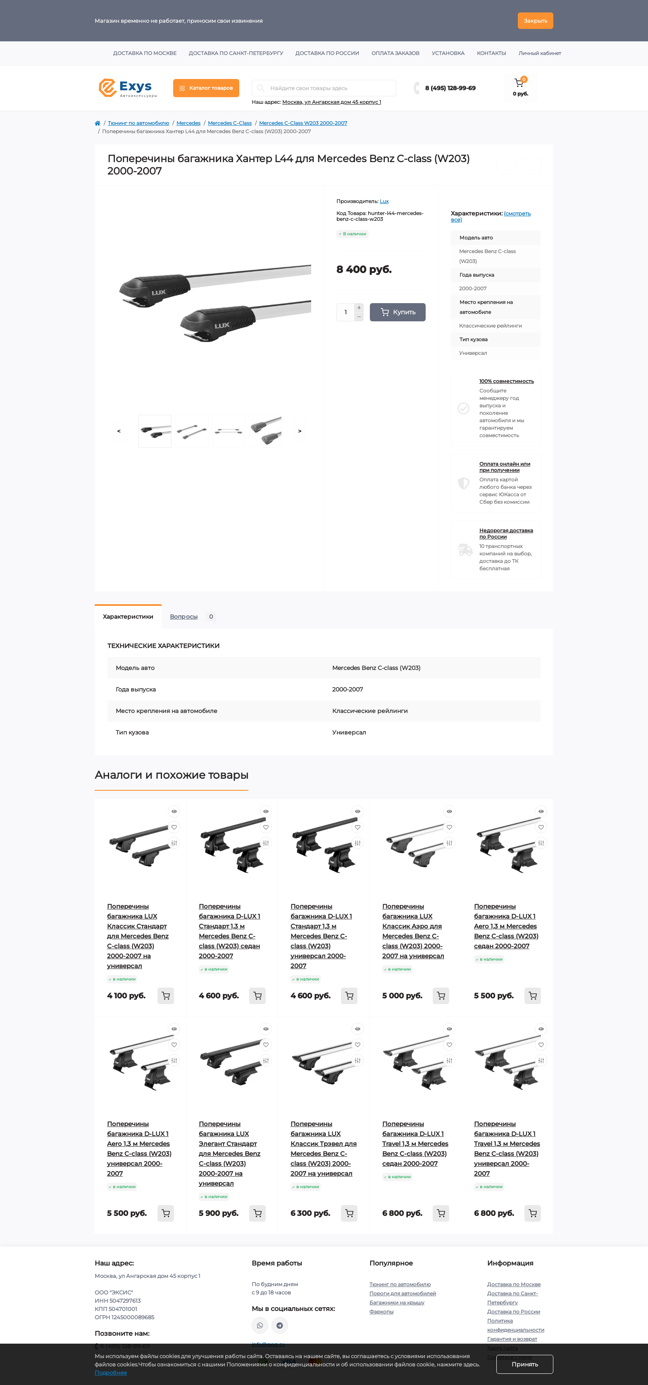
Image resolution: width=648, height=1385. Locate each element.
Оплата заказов (395, 53)
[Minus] (359, 317)
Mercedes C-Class (230, 123)
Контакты (491, 53)
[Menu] (206, 88)
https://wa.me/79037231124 (260, 1325)
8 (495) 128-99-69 (450, 88)
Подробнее (111, 1372)
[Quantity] (345, 312)
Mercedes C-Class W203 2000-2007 (303, 123)
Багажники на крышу (396, 1302)
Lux (384, 201)
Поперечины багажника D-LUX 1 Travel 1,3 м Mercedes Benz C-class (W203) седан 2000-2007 (415, 1143)
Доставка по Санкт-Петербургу (236, 53)
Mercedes (188, 123)
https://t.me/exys (279, 1325)
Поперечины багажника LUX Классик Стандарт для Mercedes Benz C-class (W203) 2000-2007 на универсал (138, 936)
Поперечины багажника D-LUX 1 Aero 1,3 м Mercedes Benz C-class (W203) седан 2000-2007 (506, 926)
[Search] (261, 88)
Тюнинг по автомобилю (138, 123)
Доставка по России (327, 53)
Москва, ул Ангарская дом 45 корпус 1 (331, 102)
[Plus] (359, 307)
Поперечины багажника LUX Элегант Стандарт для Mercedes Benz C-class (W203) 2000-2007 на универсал (229, 1153)
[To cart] (165, 996)
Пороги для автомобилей (402, 1293)
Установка (448, 53)
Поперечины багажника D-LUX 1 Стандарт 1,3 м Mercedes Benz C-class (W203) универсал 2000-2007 (321, 936)
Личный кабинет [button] (540, 53)
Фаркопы (381, 1311)
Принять (525, 1364)
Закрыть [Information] (535, 20)
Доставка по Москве (144, 53)
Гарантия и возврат (512, 1339)
